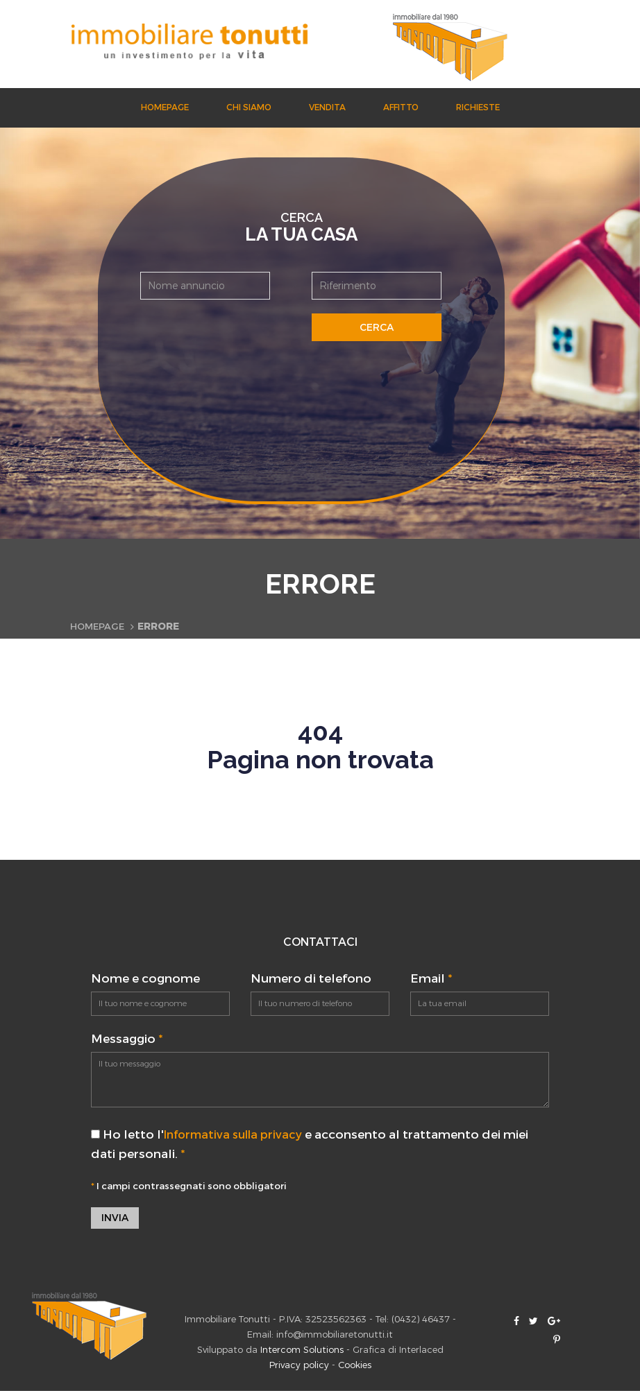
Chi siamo (248, 107)
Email (431, 979)
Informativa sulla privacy (238, 1135)
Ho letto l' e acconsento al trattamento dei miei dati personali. (315, 1144)
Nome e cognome (145, 979)
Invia (114, 1218)
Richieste (478, 107)
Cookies (354, 1366)
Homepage (165, 107)
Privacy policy (299, 1366)
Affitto (401, 107)
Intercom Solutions (302, 1350)
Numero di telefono (311, 979)
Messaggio (126, 1039)
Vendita (327, 107)
